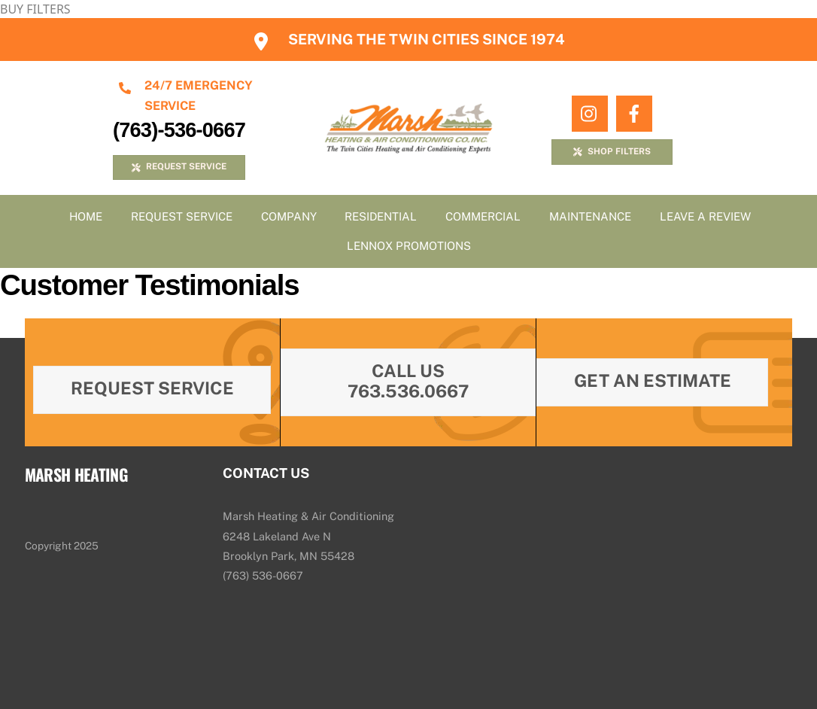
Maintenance (590, 216)
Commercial (483, 216)
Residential (381, 216)
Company (289, 216)
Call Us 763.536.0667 (408, 381)
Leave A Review (705, 216)
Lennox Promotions (409, 245)
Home (85, 216)
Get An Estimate (652, 380)
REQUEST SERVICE (179, 166)
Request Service (181, 216)
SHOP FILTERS (611, 151)
